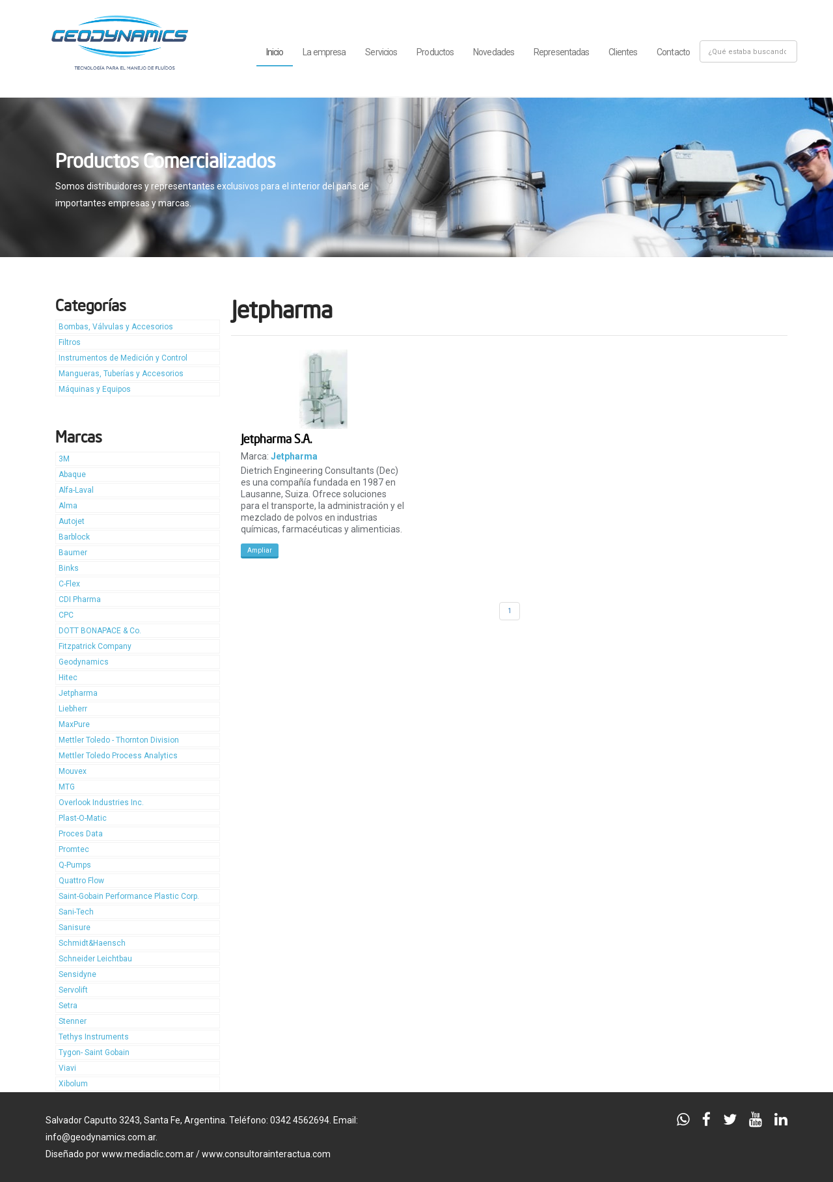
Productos (435, 52)
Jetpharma (294, 456)
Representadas (561, 52)
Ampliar (259, 550)
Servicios (381, 52)
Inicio (275, 52)
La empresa (324, 52)
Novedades (493, 52)
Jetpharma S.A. (276, 438)
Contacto (673, 52)
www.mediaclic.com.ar (148, 1154)
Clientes (622, 52)
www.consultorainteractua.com (266, 1154)
